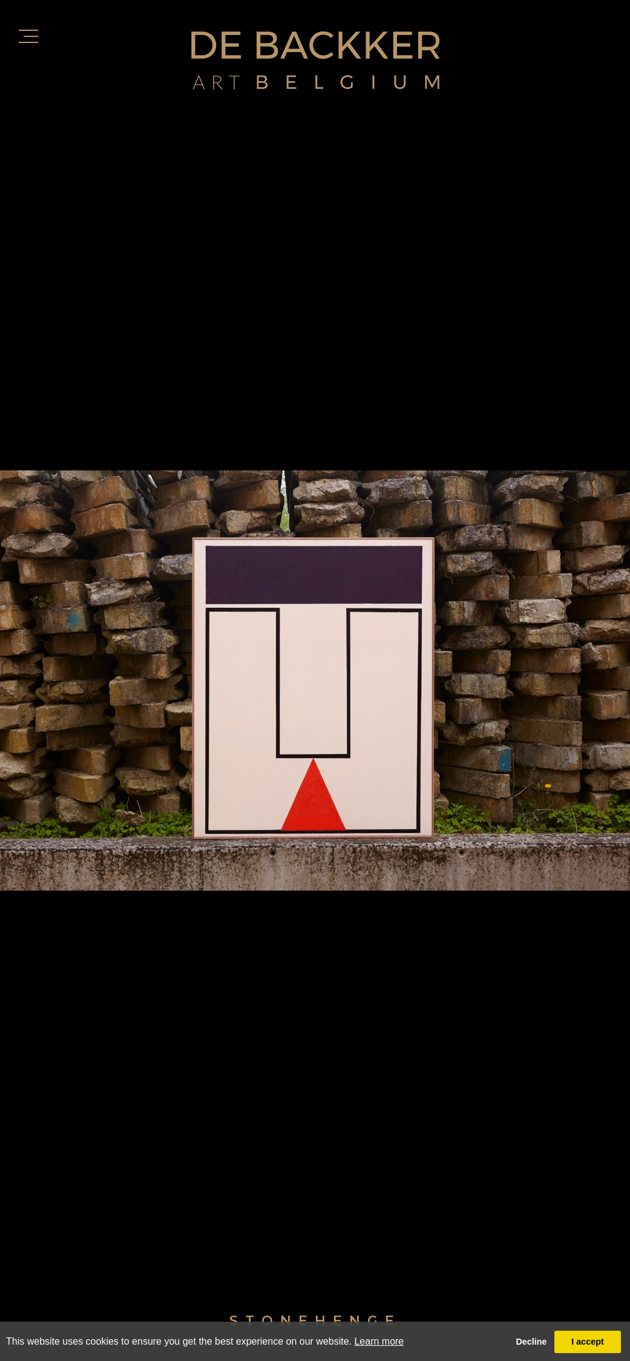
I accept (587, 1341)
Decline (531, 1341)
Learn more (379, 1341)
